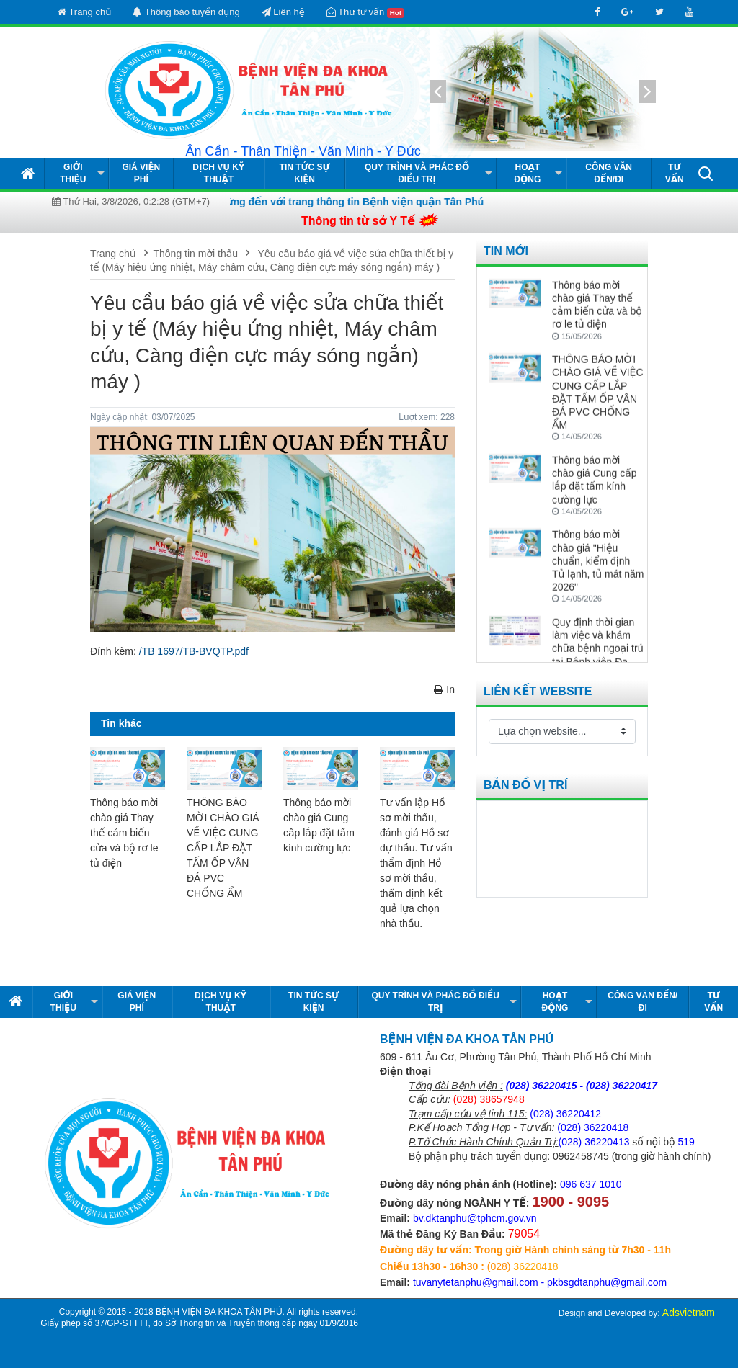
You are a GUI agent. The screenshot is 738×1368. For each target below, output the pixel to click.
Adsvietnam (688, 1312)
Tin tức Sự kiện (305, 173)
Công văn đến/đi (608, 173)
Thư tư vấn (365, 12)
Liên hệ (283, 11)
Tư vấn (674, 173)
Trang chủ (84, 11)
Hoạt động (527, 173)
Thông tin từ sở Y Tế (358, 221)
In (444, 689)
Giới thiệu (73, 173)
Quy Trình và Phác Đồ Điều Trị (417, 173)
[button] (705, 173)
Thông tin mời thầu (196, 253)
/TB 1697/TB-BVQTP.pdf (194, 651)
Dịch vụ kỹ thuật (218, 173)
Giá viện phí (141, 173)
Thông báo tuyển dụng (186, 11)
